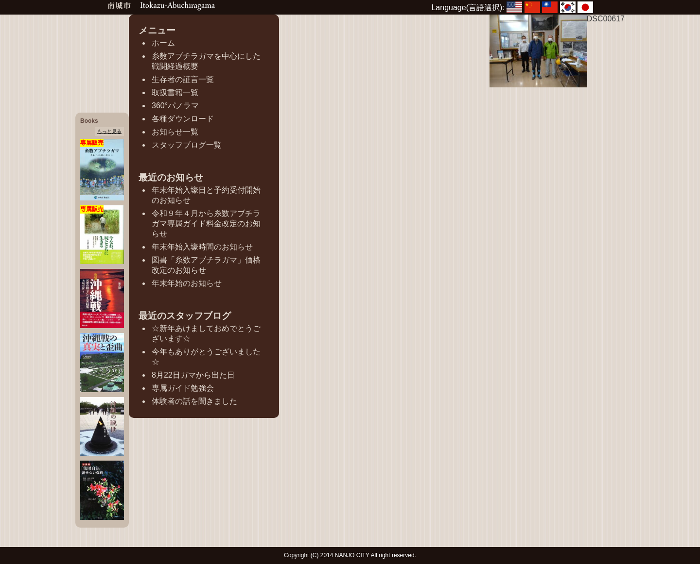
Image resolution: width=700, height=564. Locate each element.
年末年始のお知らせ (187, 283)
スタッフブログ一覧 (187, 145)
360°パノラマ (175, 105)
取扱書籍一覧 (175, 92)
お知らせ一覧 (175, 132)
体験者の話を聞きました (194, 401)
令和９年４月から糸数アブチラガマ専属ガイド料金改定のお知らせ (206, 223)
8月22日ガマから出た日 (193, 375)
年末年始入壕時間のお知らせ (202, 247)
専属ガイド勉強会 (183, 388)
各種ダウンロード (183, 119)
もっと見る (109, 131)
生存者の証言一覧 (183, 79)
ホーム (163, 43)
